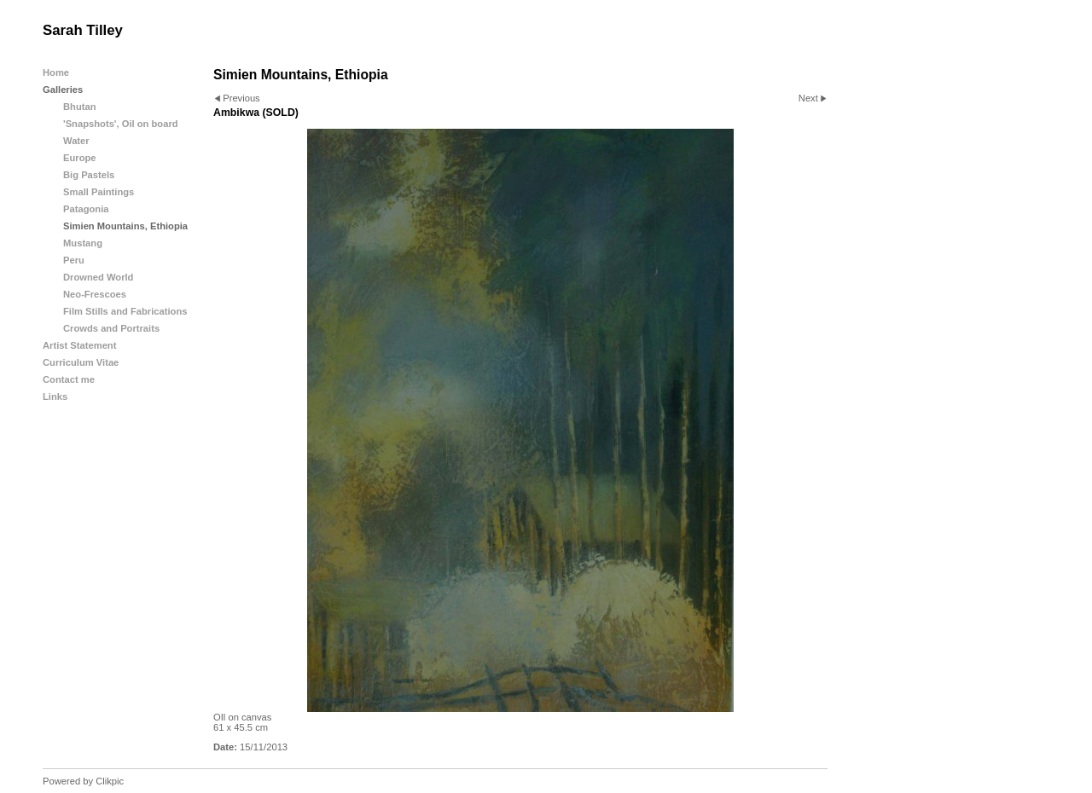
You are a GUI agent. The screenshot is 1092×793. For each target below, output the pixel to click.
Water (76, 141)
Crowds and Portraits (111, 328)
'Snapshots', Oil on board (120, 124)
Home (56, 72)
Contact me (69, 379)
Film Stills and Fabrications (125, 311)
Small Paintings (98, 192)
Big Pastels (88, 175)
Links (55, 396)
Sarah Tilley (83, 30)
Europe (79, 158)
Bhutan (79, 106)
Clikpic (110, 781)
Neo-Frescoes (94, 294)
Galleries (63, 89)
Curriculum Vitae (81, 362)
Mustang (82, 243)
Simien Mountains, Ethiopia (125, 226)
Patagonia (85, 209)
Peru (73, 260)
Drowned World (98, 277)
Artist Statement (79, 345)
